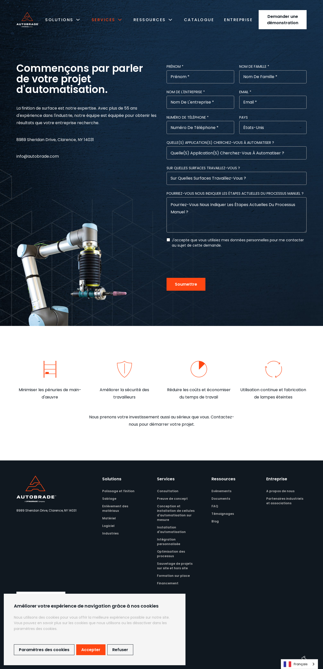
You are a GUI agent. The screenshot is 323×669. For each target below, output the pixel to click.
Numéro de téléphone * (188, 117)
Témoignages (222, 514)
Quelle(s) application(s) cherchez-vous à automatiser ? (220, 142)
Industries (110, 533)
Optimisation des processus (171, 553)
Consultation (167, 491)
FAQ (214, 506)
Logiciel (108, 526)
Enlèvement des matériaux (115, 508)
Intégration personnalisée (168, 541)
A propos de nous (280, 491)
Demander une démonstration (282, 20)
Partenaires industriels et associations (284, 500)
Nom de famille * (254, 66)
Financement (167, 583)
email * (245, 92)
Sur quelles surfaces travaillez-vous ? (203, 168)
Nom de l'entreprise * (186, 92)
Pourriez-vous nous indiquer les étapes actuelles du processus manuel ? (235, 193)
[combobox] (299, 664)
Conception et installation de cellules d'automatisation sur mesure (176, 513)
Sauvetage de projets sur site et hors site (175, 565)
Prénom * (175, 66)
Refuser (120, 650)
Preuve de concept (172, 498)
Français (296, 664)
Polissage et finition (118, 491)
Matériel (109, 518)
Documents (220, 498)
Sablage (109, 498)
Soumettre (186, 284)
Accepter (90, 650)
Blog (215, 521)
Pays (243, 117)
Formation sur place (173, 576)
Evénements (221, 491)
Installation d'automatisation (171, 529)
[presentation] (205, 263)
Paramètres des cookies (44, 650)
